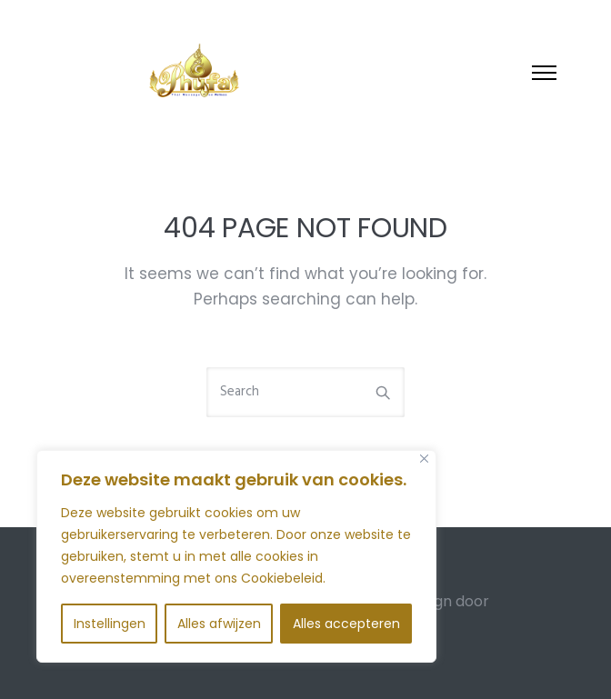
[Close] (424, 458)
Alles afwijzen (219, 623)
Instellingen (109, 623)
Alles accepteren (346, 623)
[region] (236, 556)
